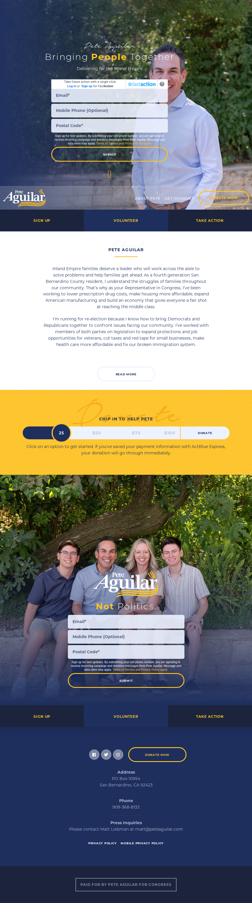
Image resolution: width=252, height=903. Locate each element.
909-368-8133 (126, 807)
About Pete (148, 198)
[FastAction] (142, 84)
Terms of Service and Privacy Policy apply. (123, 143)
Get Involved (180, 198)
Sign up (87, 86)
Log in (71, 86)
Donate (205, 433)
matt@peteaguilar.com (159, 829)
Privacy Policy (102, 843)
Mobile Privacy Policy (142, 843)
